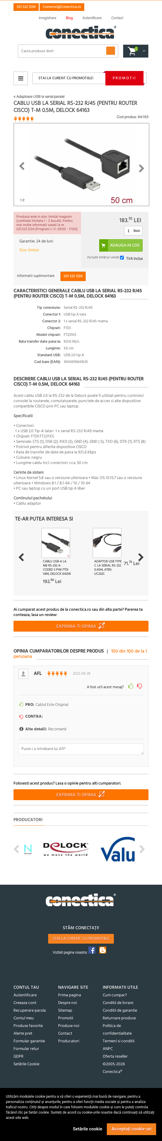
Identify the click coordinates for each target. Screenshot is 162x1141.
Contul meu (24, 1018)
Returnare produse (119, 1018)
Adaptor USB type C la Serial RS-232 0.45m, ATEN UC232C (108, 567)
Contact (65, 1033)
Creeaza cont (25, 1003)
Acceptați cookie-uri (131, 1129)
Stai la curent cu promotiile (81, 938)
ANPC (108, 1049)
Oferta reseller (115, 1056)
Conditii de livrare (118, 1003)
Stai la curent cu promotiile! (65, 78)
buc (137, 230)
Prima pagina (69, 995)
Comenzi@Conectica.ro (62, 7)
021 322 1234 (26, 7)
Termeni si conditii (118, 1041)
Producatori (68, 1041)
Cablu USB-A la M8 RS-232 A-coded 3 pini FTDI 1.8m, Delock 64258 (57, 567)
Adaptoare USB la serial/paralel (39, 96)
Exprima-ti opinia (76, 626)
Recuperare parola (30, 1010)
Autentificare (25, 995)
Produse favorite (28, 1026)
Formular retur (26, 1049)
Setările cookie (87, 1129)
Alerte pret (23, 1033)
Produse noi (68, 1026)
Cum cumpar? (115, 995)
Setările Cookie (26, 1064)
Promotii (124, 78)
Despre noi (67, 1003)
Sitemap (65, 1010)
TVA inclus (134, 258)
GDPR (18, 1056)
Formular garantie (29, 1041)
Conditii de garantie (120, 1010)
